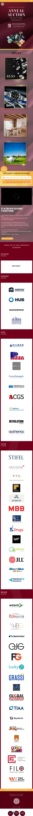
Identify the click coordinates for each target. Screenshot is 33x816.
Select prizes (10, 814)
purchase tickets (7, 238)
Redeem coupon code (22, 813)
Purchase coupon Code (16, 813)
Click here (8, 790)
